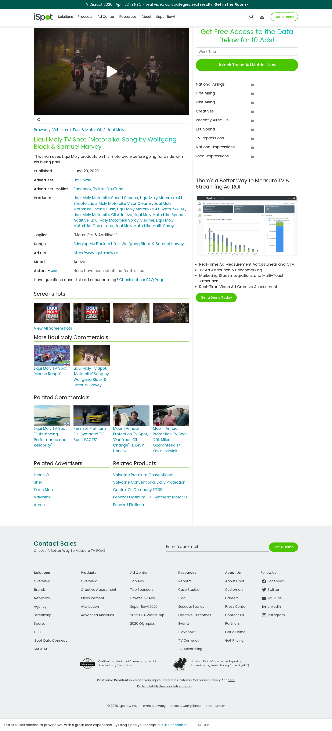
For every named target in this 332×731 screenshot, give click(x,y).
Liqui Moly (82, 180)
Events (184, 623)
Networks (42, 598)
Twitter (99, 188)
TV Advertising (190, 648)
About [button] (146, 16)
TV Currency (188, 640)
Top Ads (137, 581)
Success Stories (191, 606)
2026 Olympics (142, 623)
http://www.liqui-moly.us (95, 252)
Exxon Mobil (44, 489)
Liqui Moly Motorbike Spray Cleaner (122, 220)
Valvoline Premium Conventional (143, 474)
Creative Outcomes (194, 615)
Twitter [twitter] (270, 589)
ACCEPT (204, 725)
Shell (38, 482)
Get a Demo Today (216, 297)
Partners (232, 623)
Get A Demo (284, 16)
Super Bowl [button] (165, 16)
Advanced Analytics (97, 615)
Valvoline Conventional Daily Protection (149, 482)
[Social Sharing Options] (38, 119)
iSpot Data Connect (50, 640)
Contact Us (234, 615)
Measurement (92, 598)
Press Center (236, 606)
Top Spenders (142, 589)
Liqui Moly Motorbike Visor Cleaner (121, 203)
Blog (181, 598)
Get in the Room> (231, 4)
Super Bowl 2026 (144, 606)
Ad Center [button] (106, 16)
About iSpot (235, 581)
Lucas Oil (42, 474)
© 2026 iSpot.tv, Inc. (122, 706)
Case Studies (188, 589)
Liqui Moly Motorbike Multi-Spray (144, 225)
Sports (39, 623)
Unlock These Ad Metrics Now (247, 65)
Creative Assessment (98, 589)
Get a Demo (235, 632)
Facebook (82, 188)
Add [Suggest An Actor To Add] (54, 271)
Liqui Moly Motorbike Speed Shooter (105, 197)
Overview (42, 581)
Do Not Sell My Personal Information (164, 686)
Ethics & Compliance (186, 706)
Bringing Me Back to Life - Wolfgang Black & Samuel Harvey (128, 243)
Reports (185, 581)
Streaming (42, 615)
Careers (232, 598)
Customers (234, 589)
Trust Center (215, 706)
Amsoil (40, 504)
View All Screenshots (53, 328)
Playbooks (186, 632)
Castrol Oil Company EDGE (137, 489)
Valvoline (42, 497)
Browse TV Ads (142, 598)
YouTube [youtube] (271, 598)
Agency (40, 606)
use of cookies (175, 725)
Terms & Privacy (153, 706)
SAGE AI (40, 648)
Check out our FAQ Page (141, 279)
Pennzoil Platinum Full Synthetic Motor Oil (150, 497)
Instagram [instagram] (273, 615)
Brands (40, 589)
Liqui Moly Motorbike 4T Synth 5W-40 (151, 209)
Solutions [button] (65, 16)
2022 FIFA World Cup (147, 615)
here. (231, 680)
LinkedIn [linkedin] (271, 606)
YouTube (115, 188)
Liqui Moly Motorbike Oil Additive (102, 214)
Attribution (90, 606)
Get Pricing (234, 640)
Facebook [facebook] (272, 581)
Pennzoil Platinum (129, 504)
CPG (37, 632)
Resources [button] (128, 16)
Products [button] (85, 16)
